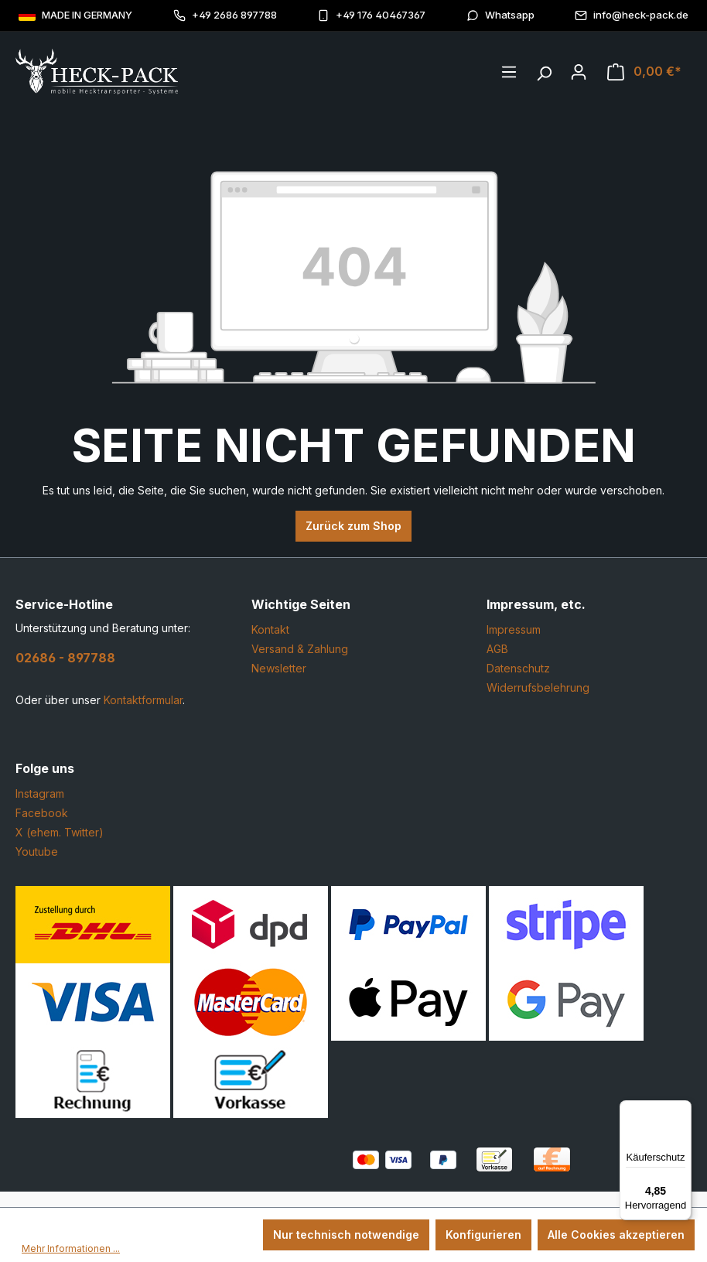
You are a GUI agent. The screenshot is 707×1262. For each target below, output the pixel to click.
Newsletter (278, 668)
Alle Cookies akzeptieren (616, 1234)
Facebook (41, 812)
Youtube (36, 851)
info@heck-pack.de (631, 15)
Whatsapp (500, 15)
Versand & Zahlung (299, 648)
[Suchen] (544, 69)
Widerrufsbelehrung (538, 687)
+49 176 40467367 (371, 15)
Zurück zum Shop (353, 525)
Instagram (39, 793)
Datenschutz (518, 668)
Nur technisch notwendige (346, 1234)
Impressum (514, 629)
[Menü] (509, 71)
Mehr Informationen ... (71, 1248)
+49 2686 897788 (225, 15)
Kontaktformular (143, 699)
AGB (497, 648)
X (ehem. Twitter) (59, 832)
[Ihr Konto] (578, 71)
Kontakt (270, 629)
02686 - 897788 (65, 657)
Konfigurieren (483, 1234)
